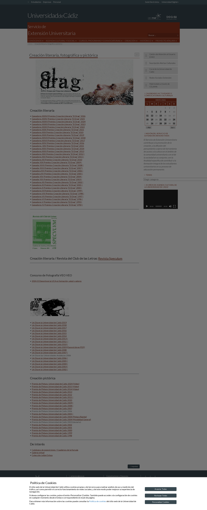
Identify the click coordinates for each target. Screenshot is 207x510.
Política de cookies (97, 501)
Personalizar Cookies (160, 502)
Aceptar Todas (161, 489)
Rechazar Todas (160, 495)
